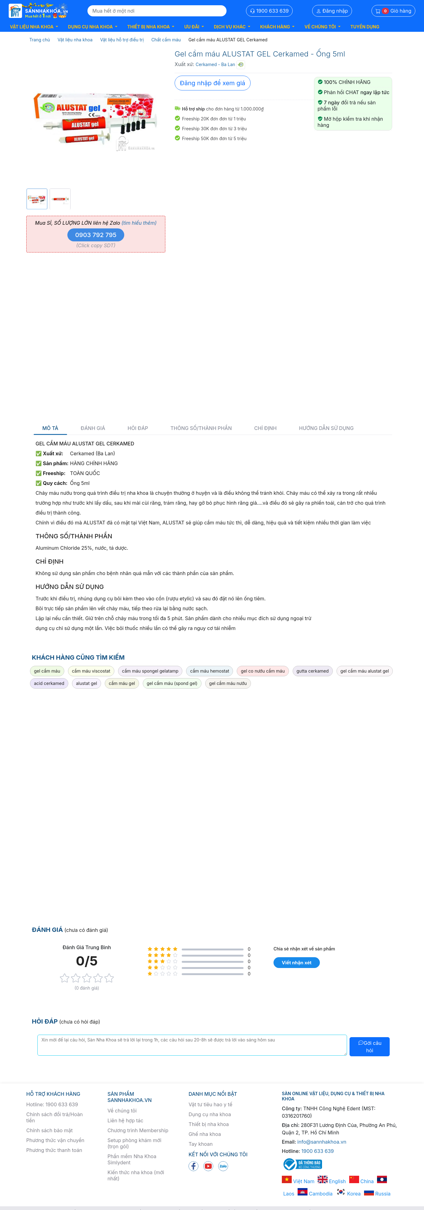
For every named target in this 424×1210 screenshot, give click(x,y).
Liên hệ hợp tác (125, 1120)
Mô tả (50, 428)
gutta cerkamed (313, 671)
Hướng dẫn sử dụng (326, 428)
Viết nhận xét (297, 963)
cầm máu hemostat (209, 671)
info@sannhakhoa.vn (321, 1142)
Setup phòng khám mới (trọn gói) (134, 1143)
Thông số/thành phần (201, 428)
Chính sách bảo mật (49, 1130)
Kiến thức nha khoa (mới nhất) (136, 1175)
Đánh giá (93, 428)
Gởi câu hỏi (370, 1047)
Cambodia (315, 1194)
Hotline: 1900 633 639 (52, 1104)
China (361, 1181)
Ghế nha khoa (205, 1134)
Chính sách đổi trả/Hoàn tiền (54, 1117)
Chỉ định (265, 428)
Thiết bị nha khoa (209, 1124)
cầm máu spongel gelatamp (150, 671)
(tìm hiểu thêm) (139, 223)
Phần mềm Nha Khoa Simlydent (132, 1159)
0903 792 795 (96, 235)
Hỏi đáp (138, 428)
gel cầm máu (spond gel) (172, 683)
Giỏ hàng (393, 11)
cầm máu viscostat (91, 671)
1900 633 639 (269, 11)
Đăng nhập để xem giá (212, 83)
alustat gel (86, 683)
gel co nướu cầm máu (263, 671)
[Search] (157, 10)
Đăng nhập (332, 11)
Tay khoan (201, 1144)
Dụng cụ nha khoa (210, 1114)
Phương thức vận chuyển (55, 1140)
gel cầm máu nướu (228, 683)
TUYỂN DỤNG (364, 26)
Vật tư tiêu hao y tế (210, 1104)
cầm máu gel (122, 683)
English (332, 1181)
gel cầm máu (47, 671)
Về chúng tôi (122, 1111)
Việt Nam (298, 1181)
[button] (34, 27)
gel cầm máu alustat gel (365, 671)
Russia (377, 1194)
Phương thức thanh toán (54, 1150)
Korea (348, 1194)
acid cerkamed (49, 683)
